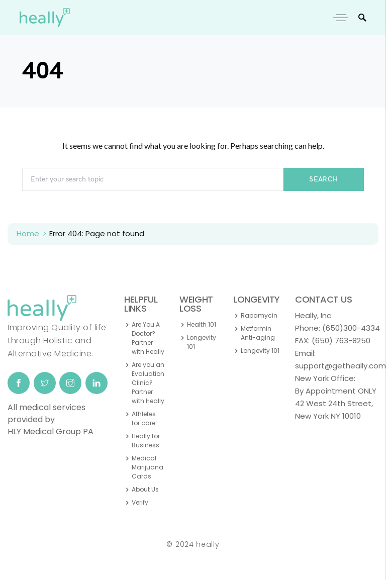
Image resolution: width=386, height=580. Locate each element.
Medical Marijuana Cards (147, 467)
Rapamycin (259, 315)
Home (28, 233)
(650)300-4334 (351, 328)
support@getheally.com (340, 365)
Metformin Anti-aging (258, 333)
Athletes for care (144, 418)
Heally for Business (146, 440)
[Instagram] (70, 383)
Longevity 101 (201, 342)
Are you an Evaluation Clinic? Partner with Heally (148, 382)
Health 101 (201, 324)
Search (323, 179)
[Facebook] (19, 383)
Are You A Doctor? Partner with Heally (148, 338)
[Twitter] (45, 383)
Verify (140, 502)
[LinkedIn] (96, 383)
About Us (145, 489)
